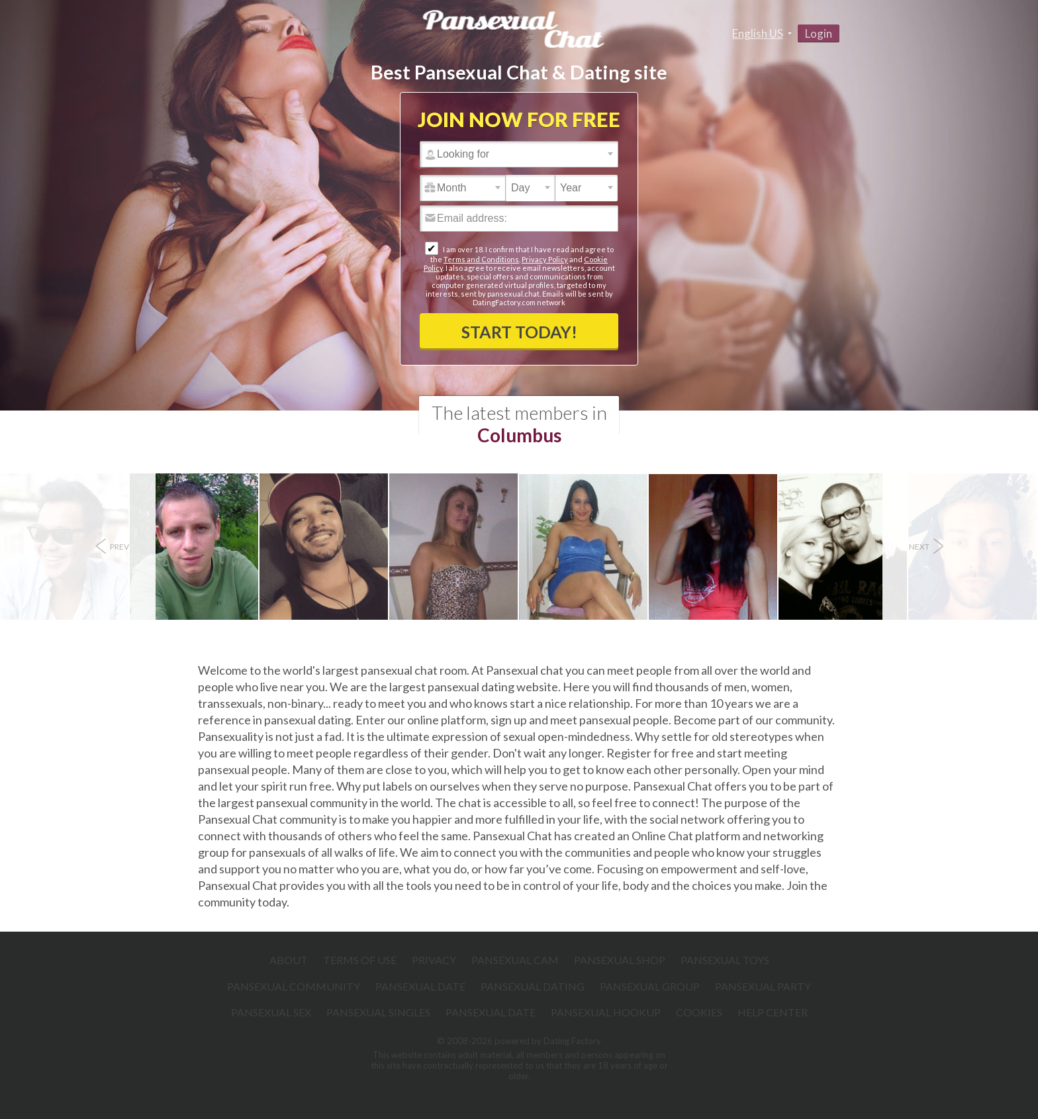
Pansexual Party (763, 986)
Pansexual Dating (533, 986)
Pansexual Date (420, 986)
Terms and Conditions (481, 259)
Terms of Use (360, 959)
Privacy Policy (545, 259)
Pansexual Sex (271, 1012)
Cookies (699, 1012)
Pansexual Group (650, 986)
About (288, 959)
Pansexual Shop (619, 959)
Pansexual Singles (378, 1012)
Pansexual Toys (725, 959)
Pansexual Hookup (606, 1012)
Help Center (772, 1012)
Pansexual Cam (515, 959)
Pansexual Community (293, 986)
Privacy (434, 959)
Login (818, 33)
